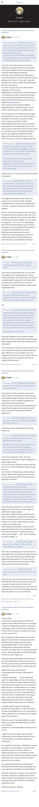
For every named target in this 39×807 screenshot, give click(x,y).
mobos (8, 263)
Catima (24, 149)
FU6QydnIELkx (11, 43)
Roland (8, 181)
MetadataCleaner (14, 102)
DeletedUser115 (11, 569)
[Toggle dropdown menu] (19, 2)
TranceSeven (10, 144)
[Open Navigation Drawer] (2, 2)
